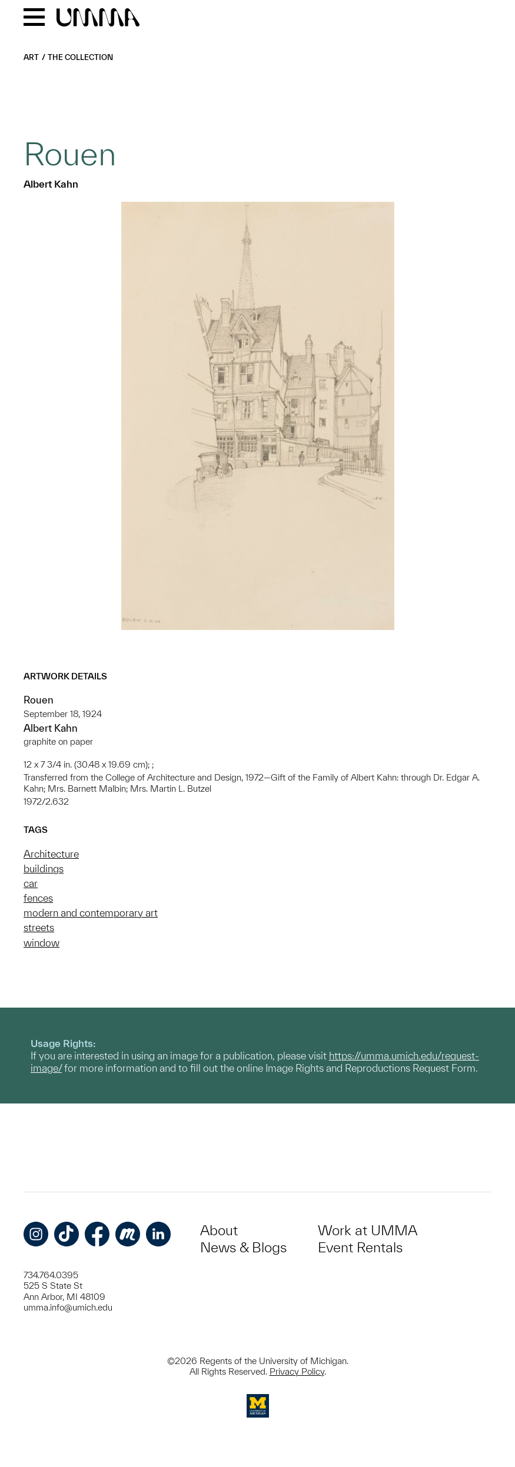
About (219, 1230)
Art (31, 57)
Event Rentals (360, 1247)
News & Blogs (243, 1247)
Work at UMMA (367, 1230)
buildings (44, 868)
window (41, 942)
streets (39, 927)
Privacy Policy (297, 1371)
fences (38, 897)
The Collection (80, 57)
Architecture (51, 853)
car (31, 883)
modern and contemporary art (91, 912)
